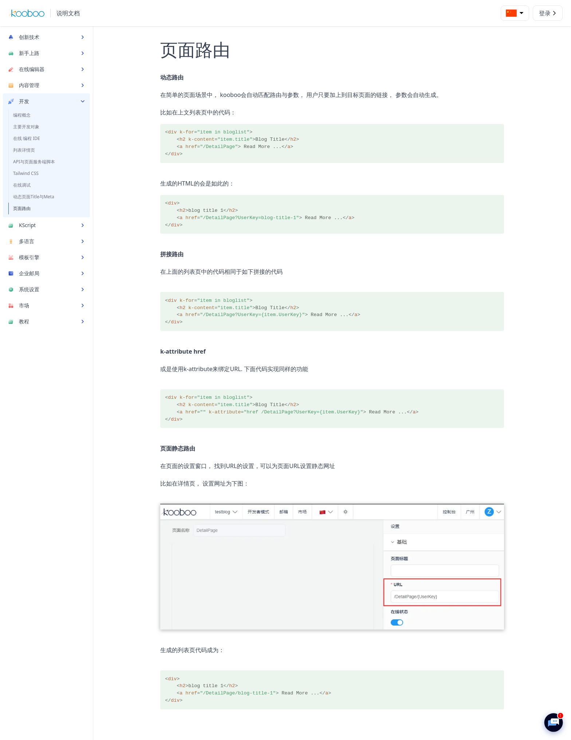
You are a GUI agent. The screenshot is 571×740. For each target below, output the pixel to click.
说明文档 (68, 13)
